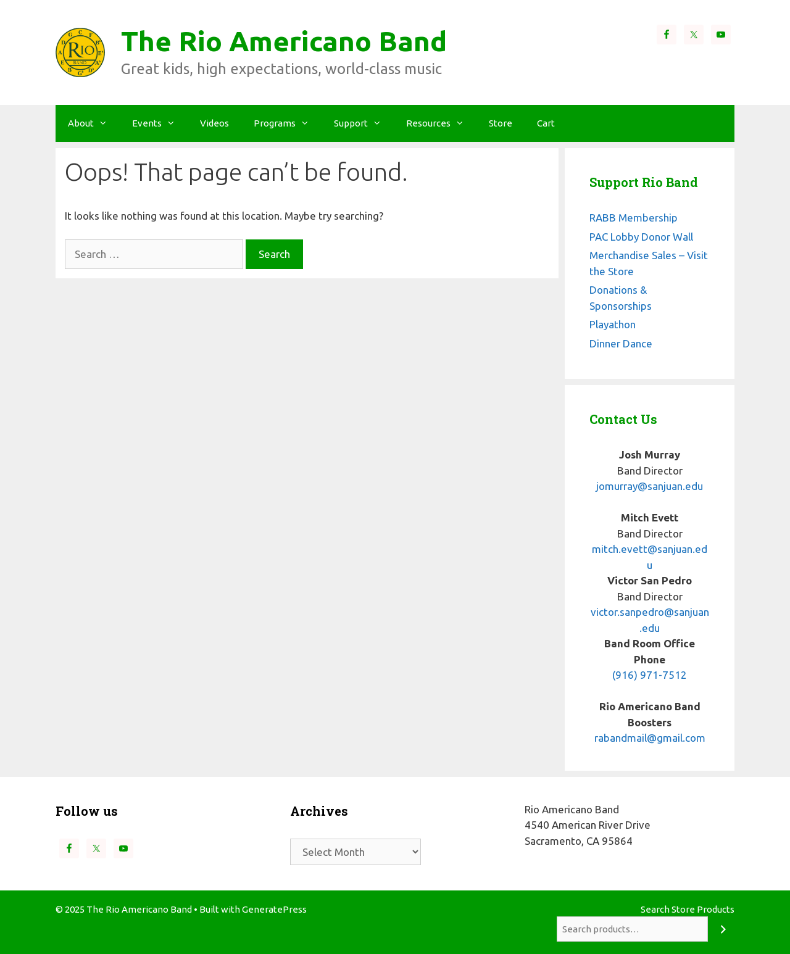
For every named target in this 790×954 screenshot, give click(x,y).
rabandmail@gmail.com (649, 738)
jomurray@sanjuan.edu (649, 486)
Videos (214, 123)
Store (500, 123)
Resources (441, 123)
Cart (546, 123)
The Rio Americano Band (284, 41)
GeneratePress (274, 909)
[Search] (723, 929)
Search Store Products (687, 909)
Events (160, 123)
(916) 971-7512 (649, 675)
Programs (288, 123)
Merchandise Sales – (636, 255)
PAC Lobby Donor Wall (641, 237)
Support (364, 123)
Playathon (612, 324)
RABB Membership (633, 217)
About (94, 123)
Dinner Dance (620, 343)
